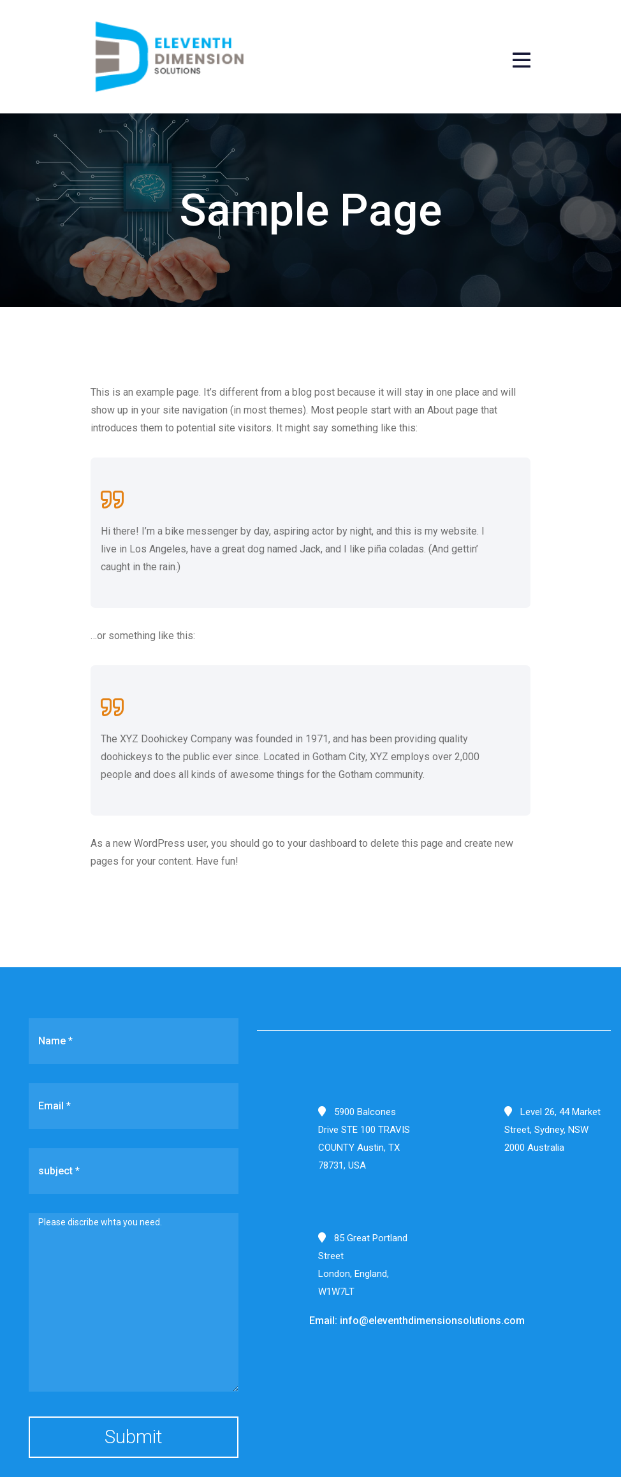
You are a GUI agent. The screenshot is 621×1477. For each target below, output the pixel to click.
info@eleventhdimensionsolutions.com (432, 1321)
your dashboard (322, 843)
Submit (134, 1436)
